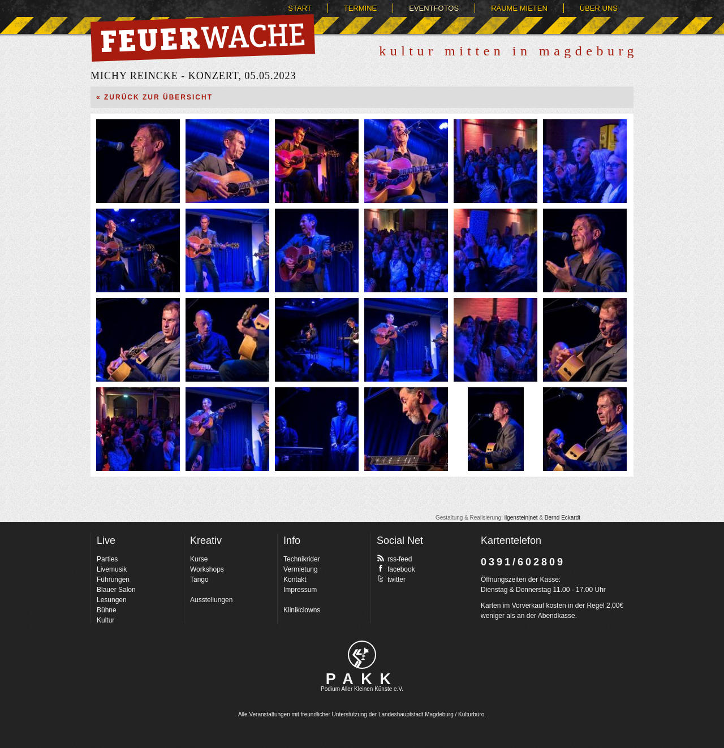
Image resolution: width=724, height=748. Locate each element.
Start (299, 8)
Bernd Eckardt (562, 517)
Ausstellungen (211, 600)
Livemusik (112, 569)
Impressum (300, 590)
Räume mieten (519, 8)
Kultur (105, 620)
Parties (107, 559)
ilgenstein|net (521, 517)
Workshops (207, 569)
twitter (391, 578)
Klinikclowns (301, 610)
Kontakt (295, 579)
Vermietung (300, 569)
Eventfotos (434, 8)
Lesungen (112, 600)
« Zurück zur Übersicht (154, 97)
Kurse (199, 559)
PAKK (362, 679)
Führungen (113, 579)
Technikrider (301, 559)
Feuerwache (202, 38)
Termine (360, 8)
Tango (199, 579)
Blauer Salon (116, 590)
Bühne (107, 610)
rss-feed (394, 558)
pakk (362, 655)
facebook (396, 568)
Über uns (599, 8)
